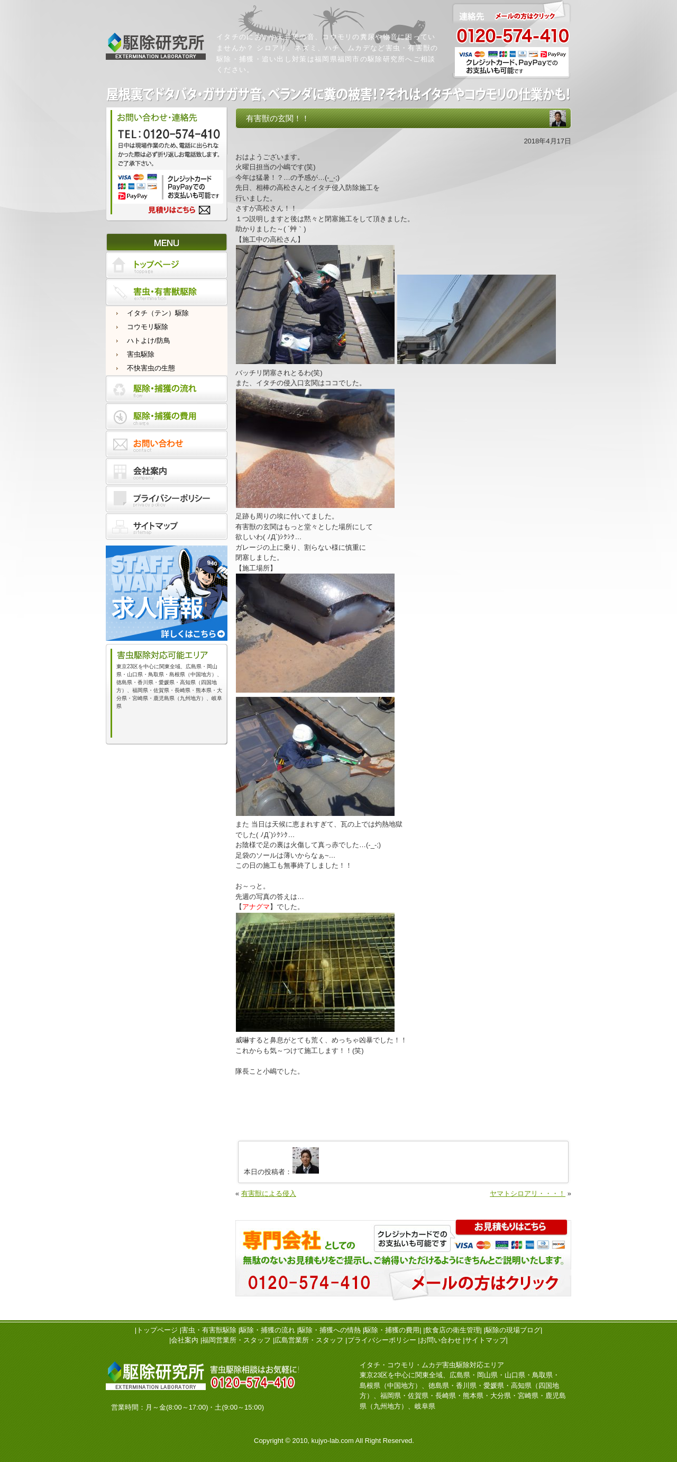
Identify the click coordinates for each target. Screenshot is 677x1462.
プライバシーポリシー (381, 1340)
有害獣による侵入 (268, 1193)
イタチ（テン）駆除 (158, 313)
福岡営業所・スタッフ (236, 1340)
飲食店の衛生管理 (452, 1330)
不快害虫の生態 (151, 368)
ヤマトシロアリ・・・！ (527, 1193)
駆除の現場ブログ (513, 1330)
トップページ (157, 1330)
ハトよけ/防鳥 (148, 340)
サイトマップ (485, 1340)
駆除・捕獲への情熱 (330, 1330)
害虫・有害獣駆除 (208, 1330)
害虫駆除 (140, 354)
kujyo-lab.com (333, 1441)
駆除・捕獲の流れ (267, 1330)
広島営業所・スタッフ (309, 1340)
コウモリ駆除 (147, 327)
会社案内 (184, 1340)
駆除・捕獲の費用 (391, 1330)
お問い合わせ (440, 1340)
